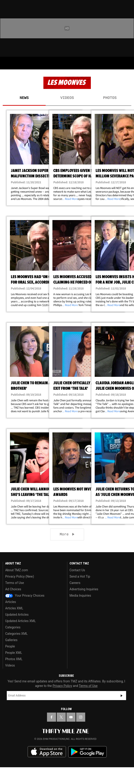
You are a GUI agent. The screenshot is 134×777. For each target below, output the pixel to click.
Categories (12, 627)
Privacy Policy (62, 686)
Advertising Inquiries (84, 589)
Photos (110, 98)
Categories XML (16, 633)
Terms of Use (14, 583)
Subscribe (121, 695)
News (24, 98)
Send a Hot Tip (80, 576)
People (10, 646)
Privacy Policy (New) (19, 576)
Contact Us (77, 570)
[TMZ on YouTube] (70, 717)
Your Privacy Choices (25, 595)
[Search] (127, 63)
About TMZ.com (16, 570)
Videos (67, 98)
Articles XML (14, 608)
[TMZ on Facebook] (51, 717)
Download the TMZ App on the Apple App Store (47, 751)
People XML (13, 652)
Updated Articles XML (20, 621)
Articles (10, 602)
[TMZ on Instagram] (80, 717)
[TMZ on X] (61, 717)
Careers (75, 583)
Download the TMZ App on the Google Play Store (87, 752)
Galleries (11, 640)
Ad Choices (13, 589)
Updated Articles (16, 614)
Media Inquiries (80, 595)
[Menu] (6, 63)
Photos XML (13, 659)
